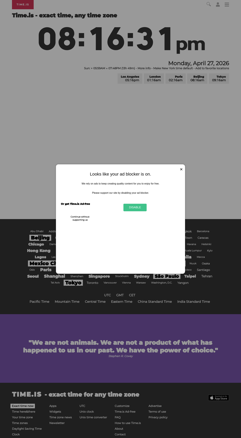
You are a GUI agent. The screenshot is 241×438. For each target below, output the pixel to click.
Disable (135, 207)
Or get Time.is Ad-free (75, 203)
